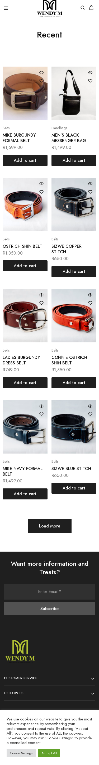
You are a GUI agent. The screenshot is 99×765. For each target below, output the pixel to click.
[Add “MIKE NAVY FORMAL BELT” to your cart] (25, 493)
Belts (6, 128)
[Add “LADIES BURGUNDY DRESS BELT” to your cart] (25, 382)
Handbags (59, 128)
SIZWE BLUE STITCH (71, 469)
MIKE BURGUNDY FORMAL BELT (19, 138)
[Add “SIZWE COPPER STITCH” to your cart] (73, 271)
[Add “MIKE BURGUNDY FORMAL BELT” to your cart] (25, 160)
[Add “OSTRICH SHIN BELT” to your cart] (25, 265)
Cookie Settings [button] (21, 753)
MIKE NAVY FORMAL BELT (23, 471)
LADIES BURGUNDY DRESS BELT (21, 360)
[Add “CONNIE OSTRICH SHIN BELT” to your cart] (73, 382)
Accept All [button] (49, 753)
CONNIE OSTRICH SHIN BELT (69, 360)
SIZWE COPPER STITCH (66, 249)
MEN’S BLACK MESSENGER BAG (68, 138)
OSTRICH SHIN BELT (22, 246)
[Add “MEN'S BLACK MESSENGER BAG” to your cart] (73, 160)
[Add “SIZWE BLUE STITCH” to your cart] (73, 488)
